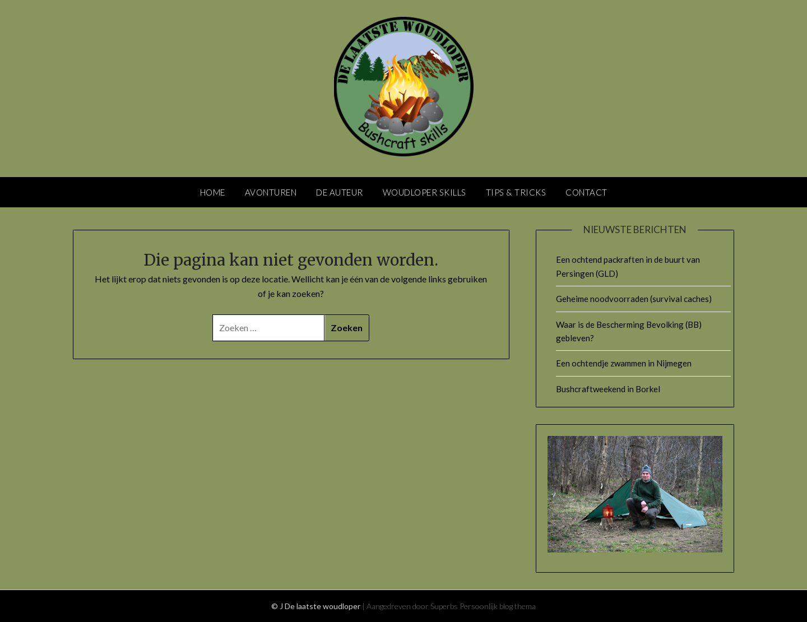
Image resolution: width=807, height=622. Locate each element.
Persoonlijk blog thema (498, 606)
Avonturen (271, 192)
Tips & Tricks (516, 192)
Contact (586, 192)
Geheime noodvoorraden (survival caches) (634, 299)
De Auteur (339, 192)
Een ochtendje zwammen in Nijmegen (624, 363)
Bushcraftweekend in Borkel (608, 389)
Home (212, 192)
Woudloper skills (424, 192)
